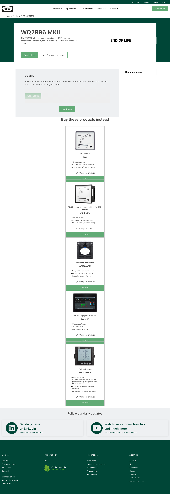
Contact (132, 474)
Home (8, 16)
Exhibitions (133, 467)
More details (85, 179)
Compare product (53, 55)
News (131, 464)
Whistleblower (92, 467)
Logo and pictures (136, 481)
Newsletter (91, 461)
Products (56, 8)
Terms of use (92, 474)
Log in (155, 2)
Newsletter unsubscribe (96, 464)
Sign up (164, 2)
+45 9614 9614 (11, 480)
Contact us (160, 8)
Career (146, 2)
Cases (113, 8)
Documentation (133, 72)
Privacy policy (92, 471)
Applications (71, 8)
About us (135, 2)
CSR (46, 461)
